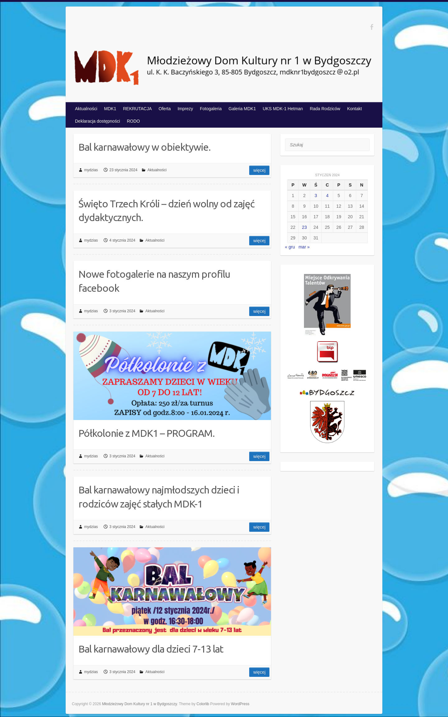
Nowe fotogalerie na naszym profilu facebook (154, 281)
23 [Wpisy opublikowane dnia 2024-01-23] (304, 227)
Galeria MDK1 (242, 108)
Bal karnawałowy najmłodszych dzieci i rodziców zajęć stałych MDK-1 (158, 496)
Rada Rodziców (325, 108)
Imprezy (185, 108)
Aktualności (86, 108)
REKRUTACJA (137, 108)
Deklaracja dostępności (97, 121)
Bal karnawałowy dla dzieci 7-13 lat (150, 648)
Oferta (165, 108)
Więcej (259, 170)
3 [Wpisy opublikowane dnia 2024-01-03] (316, 195)
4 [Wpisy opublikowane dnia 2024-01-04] (327, 195)
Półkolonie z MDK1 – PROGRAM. (146, 433)
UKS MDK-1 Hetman (283, 108)
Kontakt (354, 108)
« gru (290, 246)
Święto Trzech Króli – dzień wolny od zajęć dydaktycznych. (166, 210)
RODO (133, 121)
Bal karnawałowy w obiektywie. (144, 147)
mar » (304, 246)
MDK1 (110, 108)
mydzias (91, 170)
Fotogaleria (211, 108)
